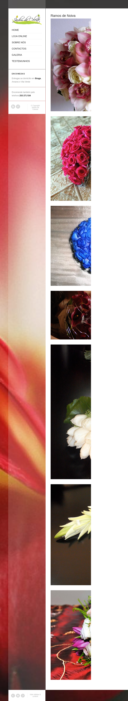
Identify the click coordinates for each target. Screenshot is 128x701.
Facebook (18, 106)
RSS (13, 106)
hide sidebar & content (35, 695)
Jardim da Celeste (35, 108)
